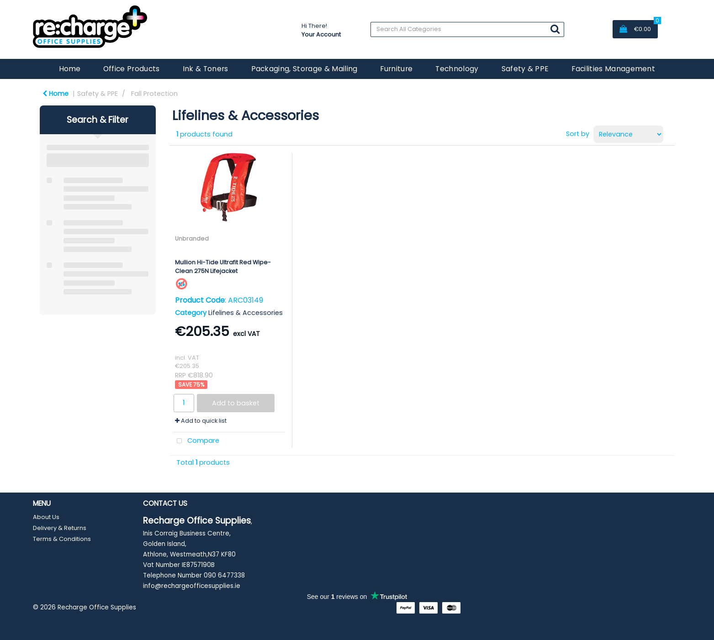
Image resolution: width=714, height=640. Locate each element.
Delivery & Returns (59, 528)
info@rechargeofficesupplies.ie (191, 586)
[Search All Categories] (467, 29)
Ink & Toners (205, 68)
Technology (456, 68)
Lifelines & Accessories (245, 312)
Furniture (396, 68)
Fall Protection (154, 93)
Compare (196, 441)
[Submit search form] (555, 29)
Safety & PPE (525, 68)
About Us (46, 517)
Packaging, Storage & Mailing (304, 68)
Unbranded (192, 238)
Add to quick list (201, 421)
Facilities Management (613, 68)
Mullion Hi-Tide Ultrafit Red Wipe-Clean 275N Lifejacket (223, 266)
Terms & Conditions (62, 539)
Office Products (131, 68)
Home (69, 68)
